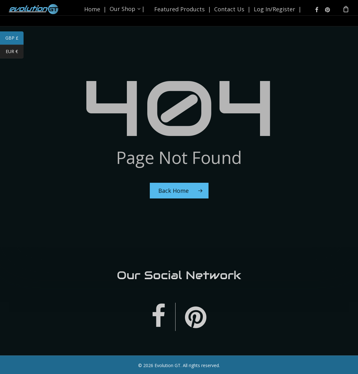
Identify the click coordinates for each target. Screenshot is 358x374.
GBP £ (14, 38)
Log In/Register (273, 13)
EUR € (15, 52)
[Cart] (345, 13)
